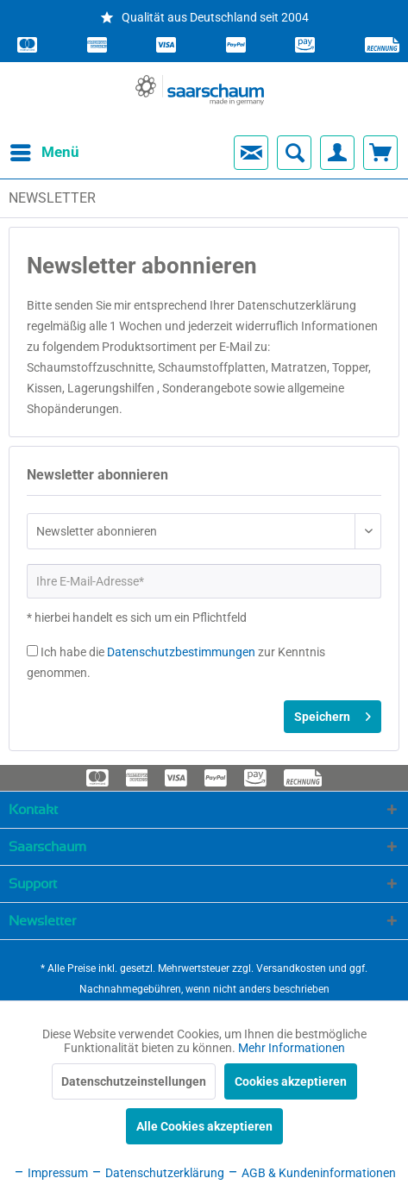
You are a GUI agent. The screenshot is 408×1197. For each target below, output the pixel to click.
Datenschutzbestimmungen (181, 652)
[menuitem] (29, 152)
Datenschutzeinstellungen (133, 1081)
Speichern (332, 713)
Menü (30, 149)
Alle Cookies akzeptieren (204, 1126)
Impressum (50, 1173)
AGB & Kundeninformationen (311, 1173)
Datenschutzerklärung (157, 1173)
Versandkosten (291, 968)
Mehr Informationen (291, 1048)
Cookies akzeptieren (291, 1081)
